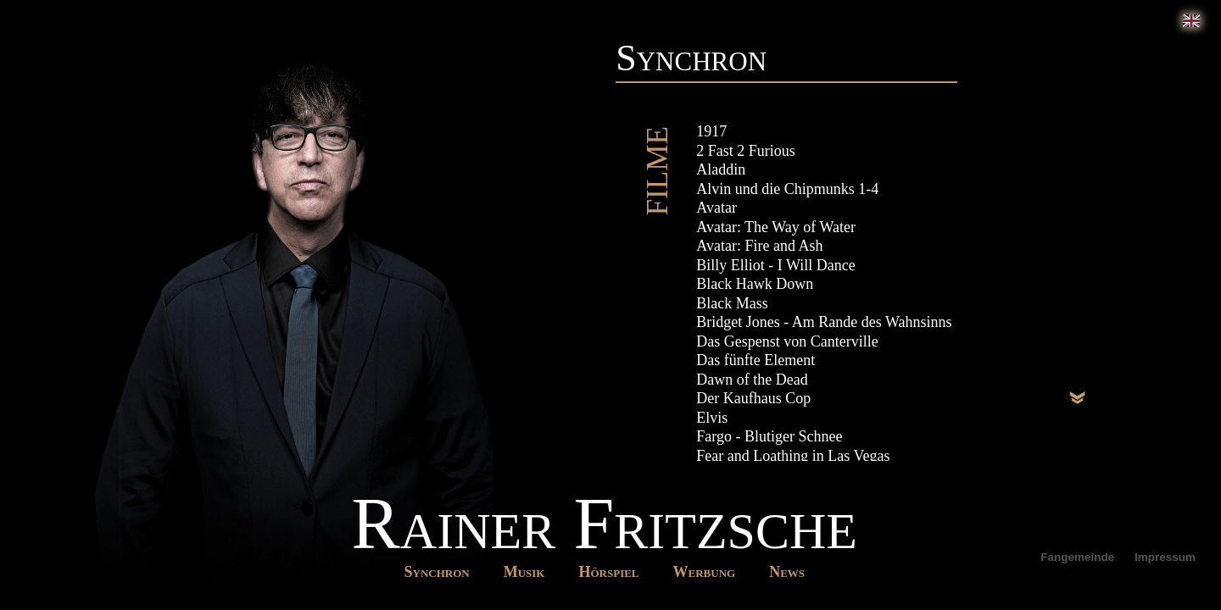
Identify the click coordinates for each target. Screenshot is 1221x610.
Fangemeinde (1079, 557)
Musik (524, 571)
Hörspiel (608, 571)
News (787, 571)
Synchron (437, 571)
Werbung (704, 571)
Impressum (1165, 557)
